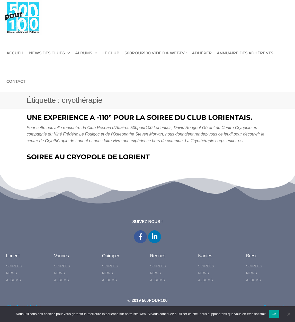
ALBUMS (83, 52)
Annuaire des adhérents (245, 52)
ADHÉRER (202, 52)
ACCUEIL (15, 52)
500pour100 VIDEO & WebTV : (155, 52)
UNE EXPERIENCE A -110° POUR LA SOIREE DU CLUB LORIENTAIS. (140, 117)
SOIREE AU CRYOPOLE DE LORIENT (88, 157)
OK (274, 314)
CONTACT (15, 81)
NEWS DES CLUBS (47, 52)
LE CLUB (110, 52)
